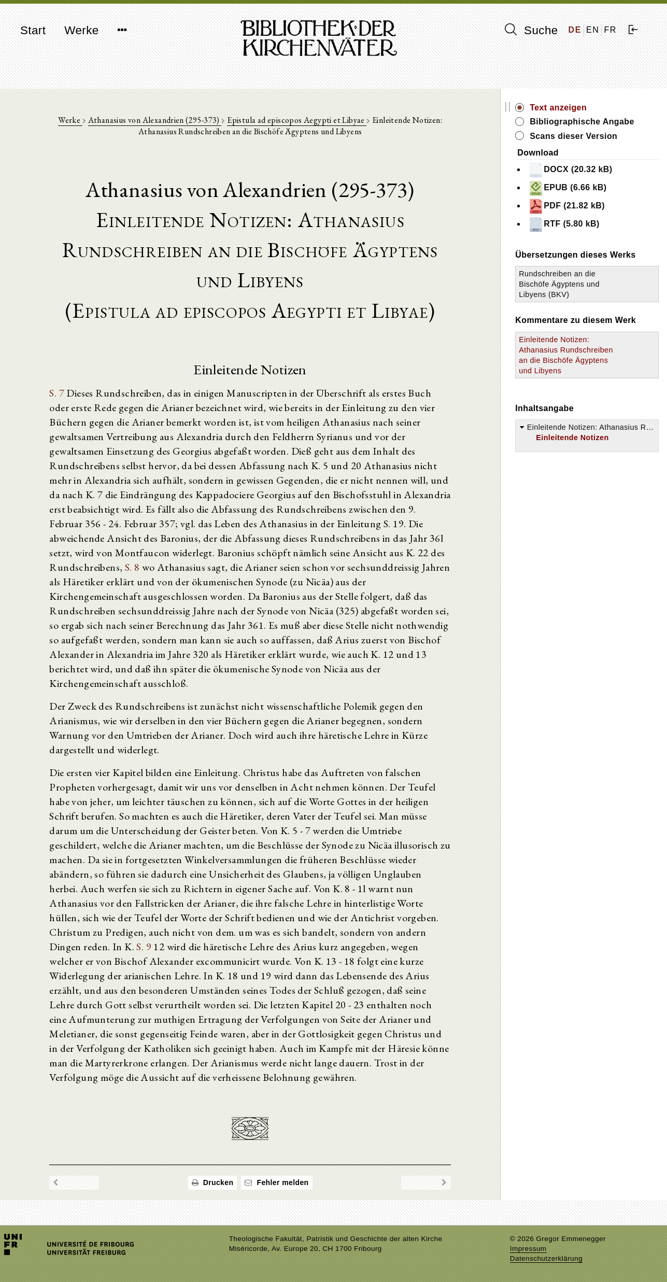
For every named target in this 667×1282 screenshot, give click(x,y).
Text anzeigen (558, 107)
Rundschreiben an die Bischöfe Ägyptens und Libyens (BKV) (559, 284)
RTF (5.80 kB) (563, 224)
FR (610, 29)
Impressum (528, 1248)
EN (592, 29)
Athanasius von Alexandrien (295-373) (155, 120)
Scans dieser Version (573, 136)
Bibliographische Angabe (582, 121)
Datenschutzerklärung (546, 1258)
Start (33, 30)
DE (575, 29)
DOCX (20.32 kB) (570, 170)
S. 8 (132, 567)
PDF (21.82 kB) (566, 206)
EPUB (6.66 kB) (567, 188)
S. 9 (143, 946)
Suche (531, 30)
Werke (81, 30)
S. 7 (56, 393)
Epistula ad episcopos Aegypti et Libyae (296, 120)
